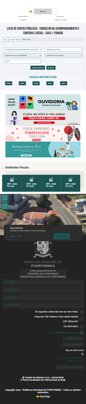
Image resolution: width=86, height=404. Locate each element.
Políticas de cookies (76, 361)
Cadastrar (62, 236)
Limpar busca (38, 68)
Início (5, 39)
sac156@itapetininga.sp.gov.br (63, 332)
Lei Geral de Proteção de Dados (69, 367)
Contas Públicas (15, 39)
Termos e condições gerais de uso (70, 358)
